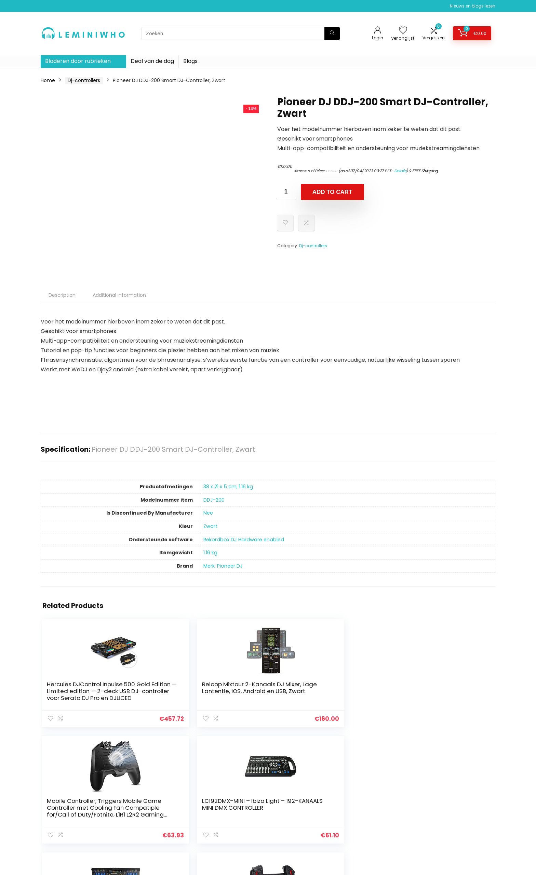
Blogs (190, 61)
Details (400, 171)
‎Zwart (210, 526)
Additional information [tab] (119, 295)
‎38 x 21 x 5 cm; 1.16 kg (228, 486)
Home (48, 80)
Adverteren (366, 838)
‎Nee (208, 512)
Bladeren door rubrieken (78, 61)
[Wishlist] (403, 30)
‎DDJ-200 (214, 499)
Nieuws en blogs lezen (472, 6)
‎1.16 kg (210, 552)
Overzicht (364, 819)
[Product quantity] (286, 191)
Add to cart (332, 192)
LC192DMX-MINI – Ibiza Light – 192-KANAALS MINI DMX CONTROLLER (301, 694)
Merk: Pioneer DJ (223, 565)
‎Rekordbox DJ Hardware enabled (243, 539)
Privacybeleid (442, 790)
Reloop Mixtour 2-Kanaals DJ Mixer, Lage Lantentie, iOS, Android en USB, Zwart (148, 698)
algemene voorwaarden (455, 800)
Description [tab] (62, 295)
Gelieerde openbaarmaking (459, 809)
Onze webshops (372, 828)
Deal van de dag (152, 61)
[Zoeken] (332, 33)
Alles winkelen (369, 800)
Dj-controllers (84, 80)
